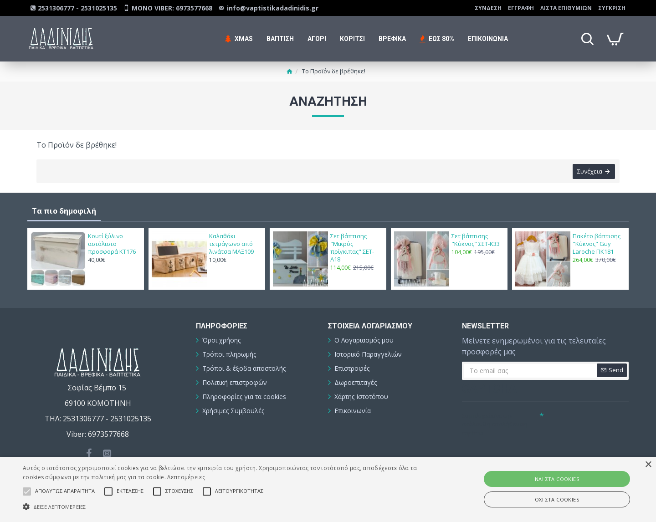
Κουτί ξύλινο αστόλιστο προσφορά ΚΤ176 (112, 244)
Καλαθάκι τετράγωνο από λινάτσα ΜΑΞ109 (231, 244)
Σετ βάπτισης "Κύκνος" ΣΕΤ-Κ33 (475, 240)
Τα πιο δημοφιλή (64, 211)
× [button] (648, 464)
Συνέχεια (589, 171)
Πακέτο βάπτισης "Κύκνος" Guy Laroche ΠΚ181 (596, 244)
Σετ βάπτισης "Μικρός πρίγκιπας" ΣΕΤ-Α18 (352, 247)
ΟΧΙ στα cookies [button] (557, 499)
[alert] (328, 489)
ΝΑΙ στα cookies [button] (557, 479)
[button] (221, 506)
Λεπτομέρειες (186, 477)
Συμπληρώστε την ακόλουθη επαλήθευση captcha (494, 424)
